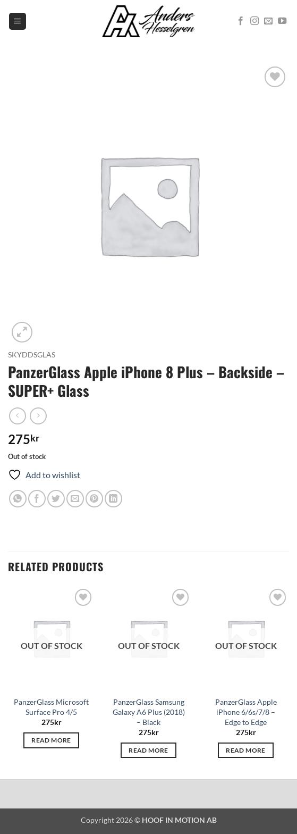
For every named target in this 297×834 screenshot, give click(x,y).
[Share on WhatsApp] (18, 498)
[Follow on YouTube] (282, 21)
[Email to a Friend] (75, 498)
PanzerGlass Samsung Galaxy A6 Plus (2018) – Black (149, 711)
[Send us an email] (268, 21)
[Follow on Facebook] (240, 21)
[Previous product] (38, 415)
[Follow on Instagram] (254, 21)
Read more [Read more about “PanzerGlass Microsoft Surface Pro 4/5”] (51, 740)
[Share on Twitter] (56, 498)
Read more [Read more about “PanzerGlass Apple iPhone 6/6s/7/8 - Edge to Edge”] (245, 750)
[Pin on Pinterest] (94, 498)
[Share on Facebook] (37, 498)
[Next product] (17, 415)
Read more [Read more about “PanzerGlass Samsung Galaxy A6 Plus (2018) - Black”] (148, 750)
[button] (17, 21)
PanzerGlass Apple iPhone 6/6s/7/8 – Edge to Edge (246, 711)
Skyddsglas (31, 355)
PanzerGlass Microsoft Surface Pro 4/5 (51, 706)
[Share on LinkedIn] (113, 498)
